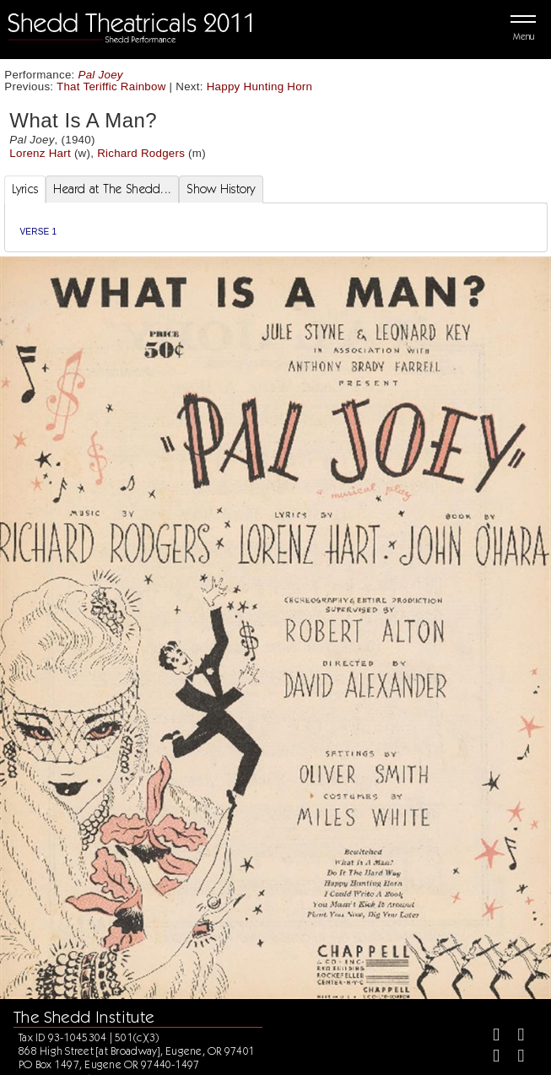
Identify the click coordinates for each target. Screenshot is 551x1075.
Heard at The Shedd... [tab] (112, 189)
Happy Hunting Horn (260, 86)
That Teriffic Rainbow (111, 86)
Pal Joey (100, 74)
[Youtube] (514, 1057)
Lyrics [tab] (25, 189)
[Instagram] (489, 1057)
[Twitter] (514, 1036)
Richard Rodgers (141, 153)
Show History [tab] (220, 189)
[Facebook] (489, 1036)
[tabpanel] (276, 227)
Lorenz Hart (40, 153)
